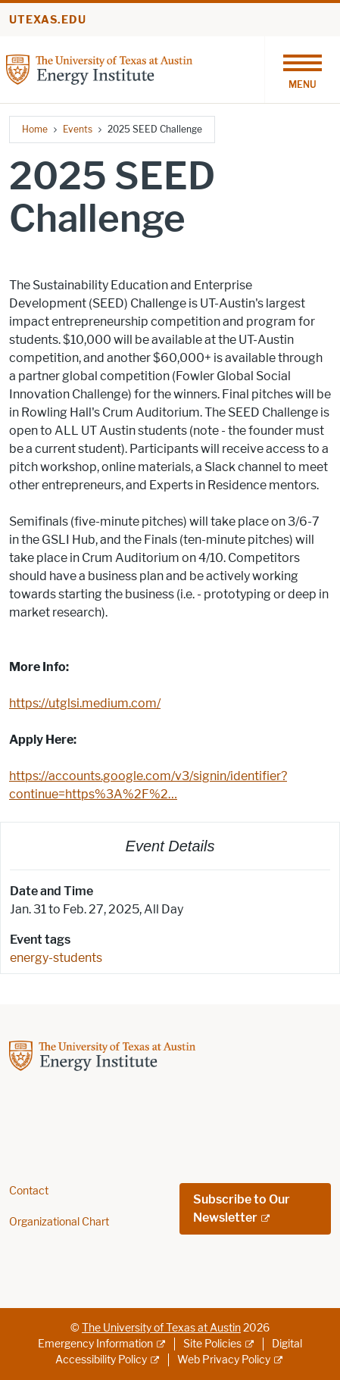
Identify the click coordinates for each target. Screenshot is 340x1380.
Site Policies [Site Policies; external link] (212, 1344)
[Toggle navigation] (302, 69)
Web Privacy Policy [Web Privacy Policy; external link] (223, 1359)
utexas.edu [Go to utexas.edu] (47, 20)
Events (77, 129)
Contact (28, 1191)
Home (35, 129)
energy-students (56, 958)
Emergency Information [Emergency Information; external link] (95, 1344)
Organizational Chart (59, 1222)
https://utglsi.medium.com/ (85, 703)
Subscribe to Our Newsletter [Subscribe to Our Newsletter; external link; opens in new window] (241, 1208)
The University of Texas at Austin (161, 1328)
